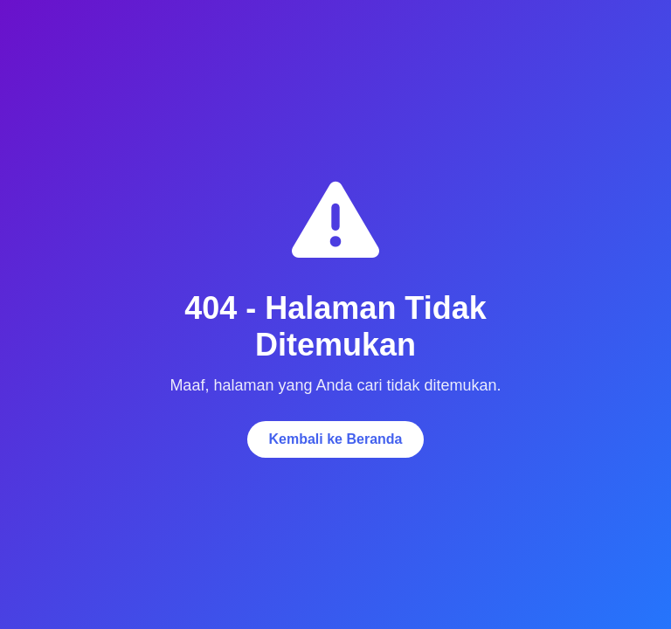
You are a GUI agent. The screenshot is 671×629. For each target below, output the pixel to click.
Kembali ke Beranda (336, 439)
